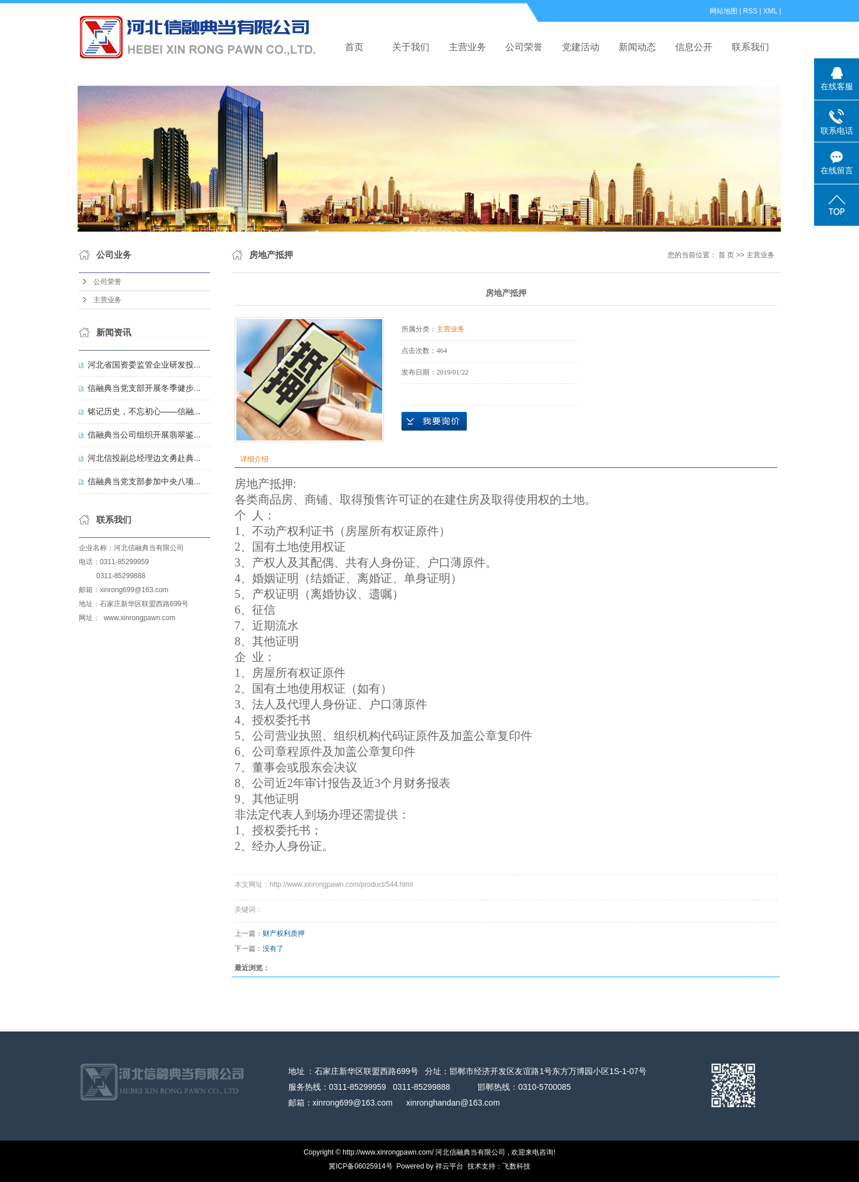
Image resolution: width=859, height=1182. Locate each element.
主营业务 (467, 47)
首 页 (726, 255)
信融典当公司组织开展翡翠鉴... (144, 434)
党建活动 (580, 47)
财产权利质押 (284, 933)
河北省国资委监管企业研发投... (144, 364)
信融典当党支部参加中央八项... (144, 481)
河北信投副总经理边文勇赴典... (144, 458)
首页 (354, 47)
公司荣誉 (524, 47)
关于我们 (411, 47)
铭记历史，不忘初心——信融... (144, 411)
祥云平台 (449, 1166)
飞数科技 (516, 1166)
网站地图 (724, 11)
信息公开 (694, 47)
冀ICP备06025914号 (360, 1166)
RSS (750, 11)
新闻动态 (637, 47)
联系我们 (750, 47)
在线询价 (434, 421)
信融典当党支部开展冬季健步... (144, 388)
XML (770, 11)
